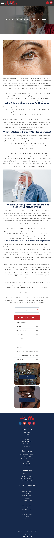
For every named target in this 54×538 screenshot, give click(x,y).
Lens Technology (27, 463)
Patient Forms (27, 443)
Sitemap (37, 531)
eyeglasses (19, 334)
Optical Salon (27, 465)
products (19, 347)
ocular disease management (25, 355)
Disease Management (27, 458)
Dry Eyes (27, 461)
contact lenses (21, 330)
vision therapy (21, 322)
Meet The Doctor (27, 437)
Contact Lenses (27, 456)
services (18, 326)
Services (27, 434)
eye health (19, 339)
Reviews (27, 439)
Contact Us (27, 400)
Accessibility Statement (20, 531)
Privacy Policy (30, 531)
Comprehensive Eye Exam (27, 454)
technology (20, 359)
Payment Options (27, 441)
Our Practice (27, 432)
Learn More (27, 377)
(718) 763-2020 (29, 478)
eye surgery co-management (25, 351)
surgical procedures (22, 343)
